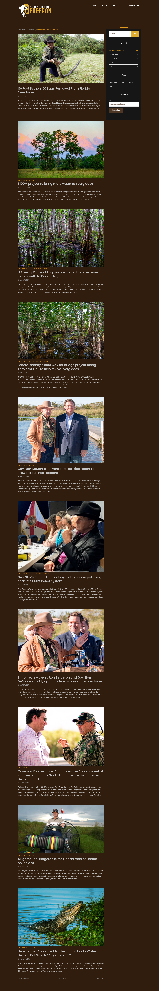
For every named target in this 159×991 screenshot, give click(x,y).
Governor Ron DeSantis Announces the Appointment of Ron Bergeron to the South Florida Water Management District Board (60, 775)
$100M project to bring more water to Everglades (55, 184)
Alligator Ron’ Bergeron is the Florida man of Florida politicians (57, 861)
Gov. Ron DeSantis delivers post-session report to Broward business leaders (56, 471)
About (105, 5)
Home (95, 5)
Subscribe (116, 110)
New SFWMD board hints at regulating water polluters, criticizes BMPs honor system (59, 579)
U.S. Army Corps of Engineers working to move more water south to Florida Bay (58, 274)
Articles (118, 5)
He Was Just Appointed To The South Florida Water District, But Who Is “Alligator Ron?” (57, 953)
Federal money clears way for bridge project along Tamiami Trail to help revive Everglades (57, 367)
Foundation (133, 5)
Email (110, 100)
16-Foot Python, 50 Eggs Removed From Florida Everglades (54, 91)
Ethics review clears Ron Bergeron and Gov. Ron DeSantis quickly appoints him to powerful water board (60, 680)
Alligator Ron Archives (27, 85)
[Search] (120, 34)
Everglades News (42, 85)
